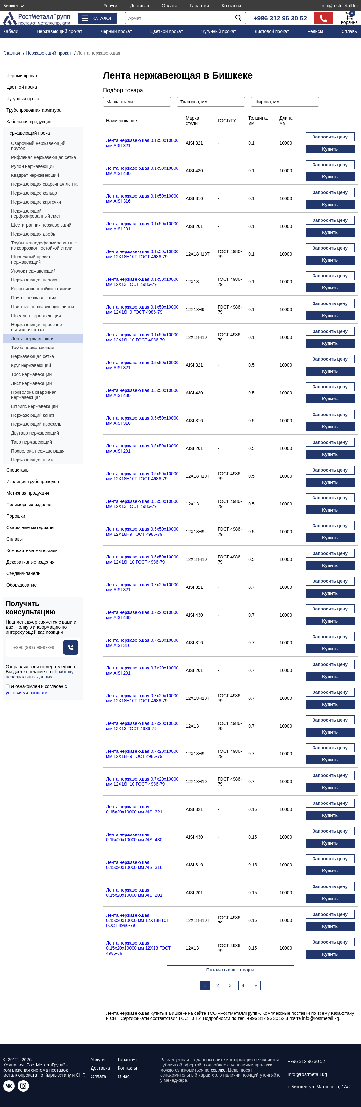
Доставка (139, 5)
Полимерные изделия (28, 504)
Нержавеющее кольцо (34, 193)
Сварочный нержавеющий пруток (38, 146)
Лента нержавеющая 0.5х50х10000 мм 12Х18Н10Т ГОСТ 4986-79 (142, 476)
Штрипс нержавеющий (34, 406)
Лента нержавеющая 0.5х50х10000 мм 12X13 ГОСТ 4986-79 (142, 504)
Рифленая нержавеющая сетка (43, 157)
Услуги (110, 5)
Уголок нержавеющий (33, 270)
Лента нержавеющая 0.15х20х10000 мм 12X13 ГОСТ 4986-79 (138, 948)
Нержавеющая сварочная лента (44, 184)
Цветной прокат (166, 31)
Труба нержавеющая (32, 347)
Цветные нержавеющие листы (42, 306)
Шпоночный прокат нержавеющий (31, 259)
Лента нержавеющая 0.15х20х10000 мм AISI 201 (134, 892)
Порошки (15, 516)
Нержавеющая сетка (32, 356)
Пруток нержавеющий (33, 297)
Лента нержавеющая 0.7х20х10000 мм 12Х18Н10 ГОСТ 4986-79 (142, 781)
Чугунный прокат (218, 31)
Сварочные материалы (30, 527)
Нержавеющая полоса (34, 279)
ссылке (218, 1070)
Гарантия (199, 5)
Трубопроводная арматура (33, 110)
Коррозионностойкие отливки (41, 288)
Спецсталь (17, 470)
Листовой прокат (272, 31)
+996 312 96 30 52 (280, 18)
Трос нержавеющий (31, 374)
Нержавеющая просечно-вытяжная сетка (37, 327)
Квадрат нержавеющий (35, 175)
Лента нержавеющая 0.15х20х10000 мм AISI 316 (134, 865)
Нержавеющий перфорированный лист (36, 213)
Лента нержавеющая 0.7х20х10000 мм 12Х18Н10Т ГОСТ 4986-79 (142, 698)
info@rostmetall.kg (339, 5)
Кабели (10, 31)
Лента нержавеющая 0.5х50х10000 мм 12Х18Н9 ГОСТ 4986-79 (142, 532)
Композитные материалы (32, 550)
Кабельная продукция (28, 121)
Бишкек (10, 5)
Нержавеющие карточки (36, 202)
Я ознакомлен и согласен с (36, 689)
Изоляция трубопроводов (32, 481)
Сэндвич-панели (23, 573)
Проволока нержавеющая (38, 450)
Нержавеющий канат (32, 415)
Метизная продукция (27, 493)
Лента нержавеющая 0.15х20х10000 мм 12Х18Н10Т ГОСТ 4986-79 (137, 920)
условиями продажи (26, 692)
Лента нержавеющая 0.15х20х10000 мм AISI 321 (134, 809)
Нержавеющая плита (33, 459)
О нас (123, 1076)
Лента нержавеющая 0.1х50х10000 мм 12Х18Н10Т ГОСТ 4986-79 (142, 254)
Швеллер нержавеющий (36, 315)
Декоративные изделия (30, 562)
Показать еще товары (230, 969)
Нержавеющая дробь (33, 233)
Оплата (169, 5)
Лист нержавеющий (31, 383)
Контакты (231, 5)
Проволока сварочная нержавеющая (33, 395)
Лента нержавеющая (32, 338)
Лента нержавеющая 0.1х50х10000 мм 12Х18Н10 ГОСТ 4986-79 (142, 337)
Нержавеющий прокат (59, 31)
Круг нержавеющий (31, 365)
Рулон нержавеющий (33, 166)
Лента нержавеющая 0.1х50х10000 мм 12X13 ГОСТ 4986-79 (142, 282)
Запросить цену (330, 136)
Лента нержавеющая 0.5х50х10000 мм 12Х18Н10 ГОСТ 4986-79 (142, 559)
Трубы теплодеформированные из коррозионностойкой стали (44, 245)
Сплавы (350, 31)
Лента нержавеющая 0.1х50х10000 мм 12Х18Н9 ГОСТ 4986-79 (142, 309)
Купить (330, 149)
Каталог (102, 18)
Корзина (349, 18)
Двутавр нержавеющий (35, 433)
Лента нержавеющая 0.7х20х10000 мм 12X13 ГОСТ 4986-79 (142, 726)
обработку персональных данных (40, 674)
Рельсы (315, 31)
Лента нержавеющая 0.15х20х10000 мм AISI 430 (134, 837)
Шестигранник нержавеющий (41, 225)
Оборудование (21, 584)
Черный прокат (116, 31)
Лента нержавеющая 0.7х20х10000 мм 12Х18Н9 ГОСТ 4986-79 (142, 754)
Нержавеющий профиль (36, 424)
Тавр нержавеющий (31, 442)
